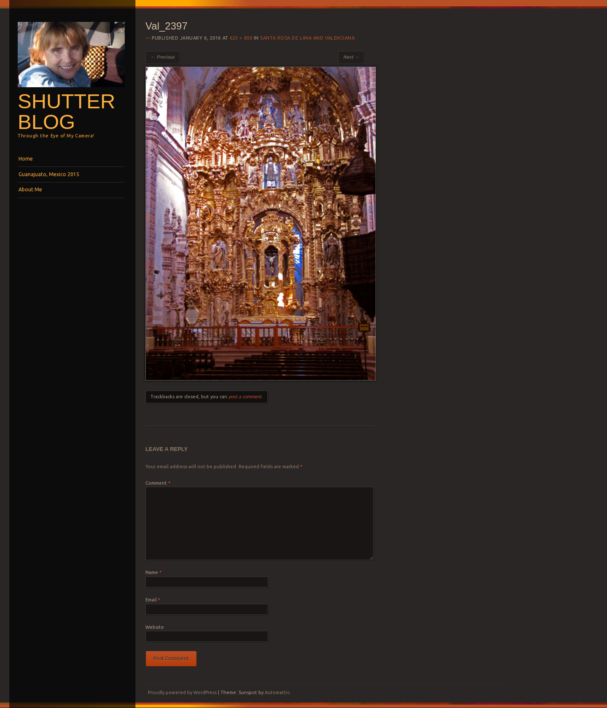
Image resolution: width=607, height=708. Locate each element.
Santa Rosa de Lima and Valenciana (307, 37)
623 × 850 (241, 37)
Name (153, 572)
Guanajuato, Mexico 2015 (49, 174)
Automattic (277, 692)
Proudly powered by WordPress (182, 692)
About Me (30, 189)
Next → (351, 56)
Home (26, 158)
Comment (157, 482)
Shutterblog (66, 111)
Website (154, 627)
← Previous (162, 56)
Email (152, 599)
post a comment (244, 396)
